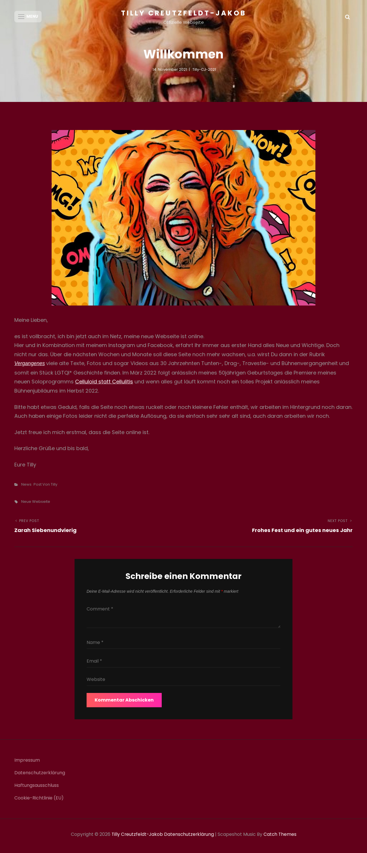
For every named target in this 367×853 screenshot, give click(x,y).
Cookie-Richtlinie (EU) (39, 801)
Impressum (27, 763)
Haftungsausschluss (36, 788)
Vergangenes (29, 366)
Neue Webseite (35, 504)
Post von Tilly (45, 487)
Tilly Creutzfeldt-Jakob (183, 13)
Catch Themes (281, 837)
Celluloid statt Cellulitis (104, 384)
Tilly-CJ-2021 (204, 72)
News (26, 487)
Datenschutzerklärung (39, 776)
